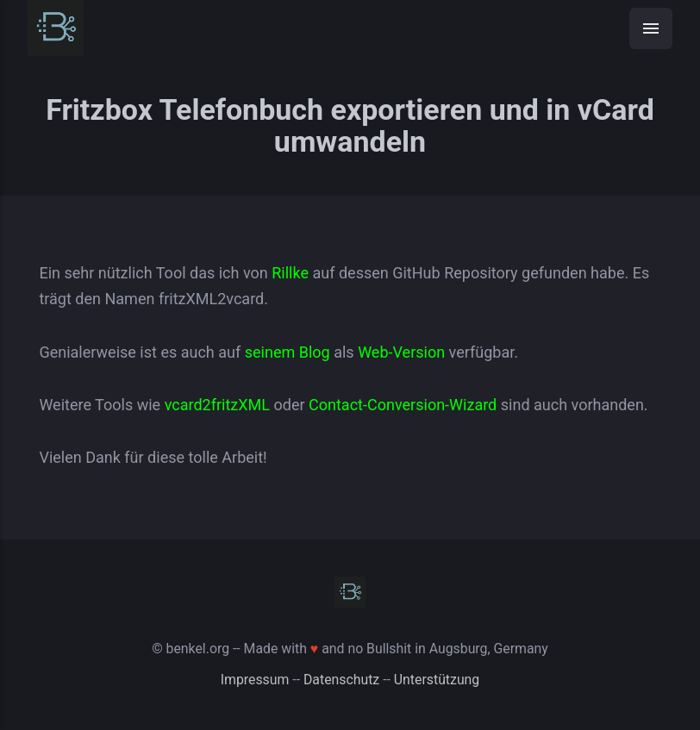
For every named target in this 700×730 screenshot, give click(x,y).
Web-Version (401, 352)
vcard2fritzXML (217, 405)
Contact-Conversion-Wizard (403, 405)
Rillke (290, 273)
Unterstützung (436, 679)
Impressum (255, 679)
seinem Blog (287, 352)
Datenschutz (341, 679)
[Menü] (650, 28)
